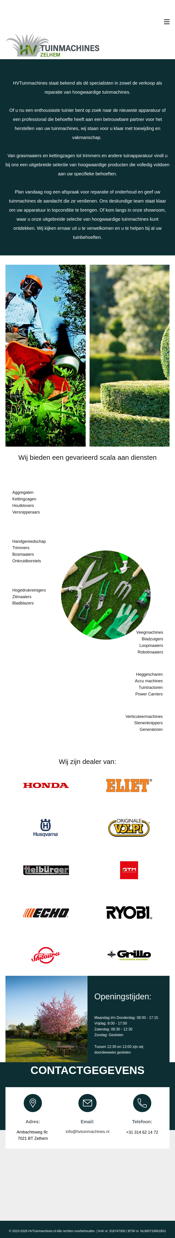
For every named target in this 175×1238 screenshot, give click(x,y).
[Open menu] (167, 21)
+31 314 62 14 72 (142, 1132)
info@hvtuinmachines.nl (87, 1131)
